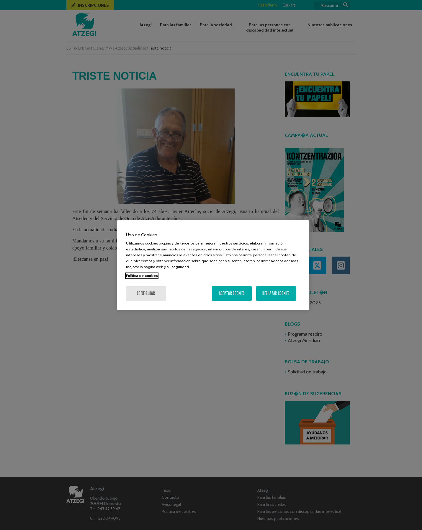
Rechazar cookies (275, 293)
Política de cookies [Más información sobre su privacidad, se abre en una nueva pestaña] (142, 275)
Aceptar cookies (232, 293)
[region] (213, 265)
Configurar (146, 293)
